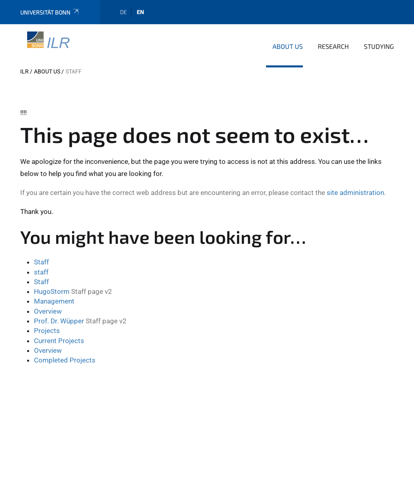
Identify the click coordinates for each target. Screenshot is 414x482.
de (123, 11)
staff (41, 272)
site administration (355, 193)
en (140, 11)
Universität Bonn (50, 12)
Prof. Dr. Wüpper (59, 321)
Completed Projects (64, 360)
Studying (379, 46)
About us (287, 46)
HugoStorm (52, 291)
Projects (47, 331)
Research (333, 46)
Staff (41, 262)
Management (54, 301)
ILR (24, 71)
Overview (48, 311)
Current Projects (59, 341)
